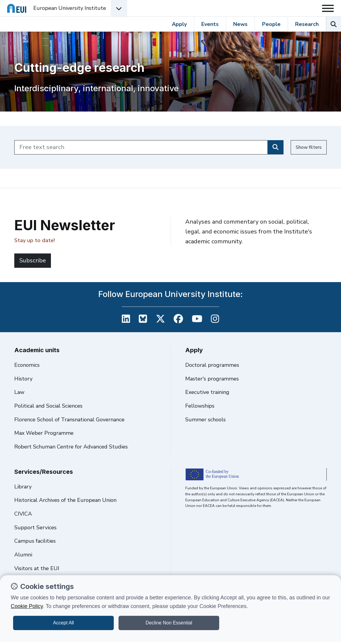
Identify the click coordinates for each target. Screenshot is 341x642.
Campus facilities (35, 540)
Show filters (309, 147)
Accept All (63, 622)
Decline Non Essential (169, 622)
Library (23, 486)
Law (19, 392)
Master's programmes (212, 378)
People (271, 24)
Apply (179, 24)
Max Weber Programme (44, 433)
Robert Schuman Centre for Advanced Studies (71, 446)
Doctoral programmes (212, 365)
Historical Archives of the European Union (65, 500)
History (23, 378)
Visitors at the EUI (36, 568)
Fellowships (199, 405)
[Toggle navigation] (328, 8)
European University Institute (69, 8)
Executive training (207, 392)
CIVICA (23, 513)
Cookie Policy (27, 606)
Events (210, 24)
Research (307, 24)
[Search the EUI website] (333, 24)
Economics (27, 365)
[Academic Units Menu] (119, 8)
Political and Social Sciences (48, 405)
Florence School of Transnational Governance (69, 419)
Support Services (35, 527)
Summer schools (205, 419)
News (240, 24)
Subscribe (32, 260)
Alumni (23, 554)
